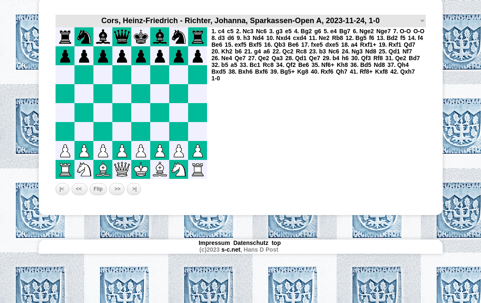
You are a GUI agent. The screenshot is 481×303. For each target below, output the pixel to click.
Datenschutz (250, 242)
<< (79, 189)
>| (134, 189)
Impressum (214, 242)
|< (63, 189)
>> (116, 189)
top (276, 242)
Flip (98, 189)
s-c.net (230, 249)
